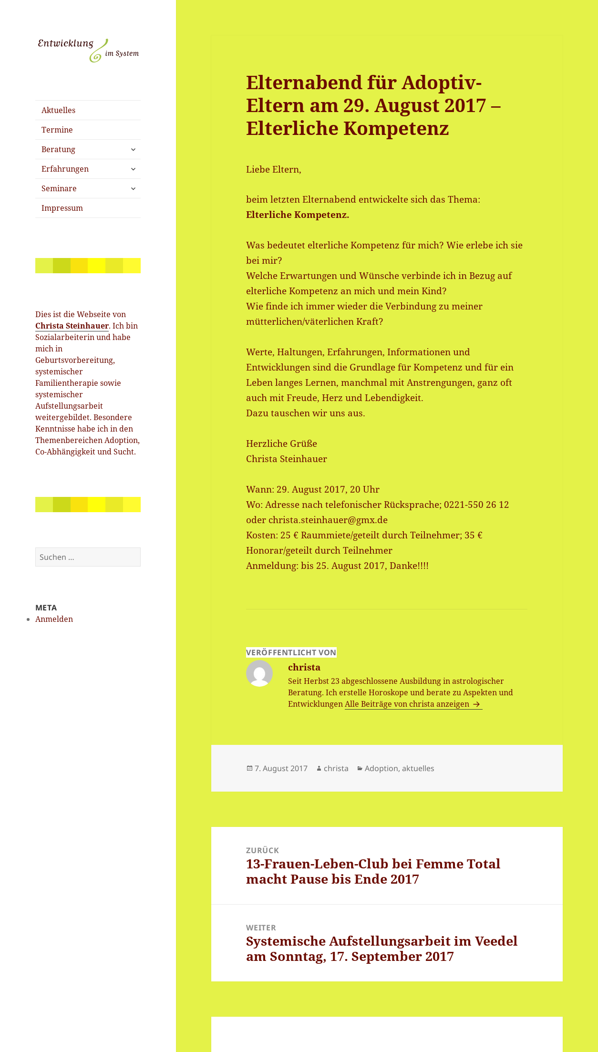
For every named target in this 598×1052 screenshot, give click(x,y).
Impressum (62, 208)
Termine (57, 129)
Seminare (59, 188)
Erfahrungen (65, 169)
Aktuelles (58, 110)
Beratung (58, 149)
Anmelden (54, 619)
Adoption (381, 768)
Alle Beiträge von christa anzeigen (408, 704)
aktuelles (418, 768)
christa (336, 768)
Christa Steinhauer (72, 325)
